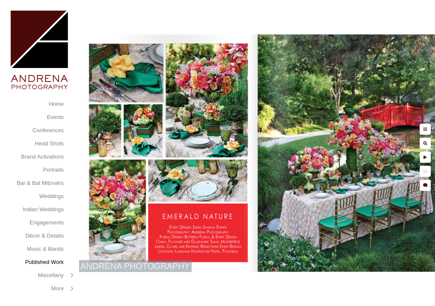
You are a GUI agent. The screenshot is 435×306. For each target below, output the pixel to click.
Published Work (44, 262)
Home (56, 104)
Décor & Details (44, 235)
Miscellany (51, 275)
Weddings (51, 196)
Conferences (48, 130)
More (57, 288)
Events (55, 117)
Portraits (53, 170)
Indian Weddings (43, 209)
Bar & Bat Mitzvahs (40, 183)
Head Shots (49, 143)
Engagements (47, 222)
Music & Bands (45, 249)
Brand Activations (42, 156)
